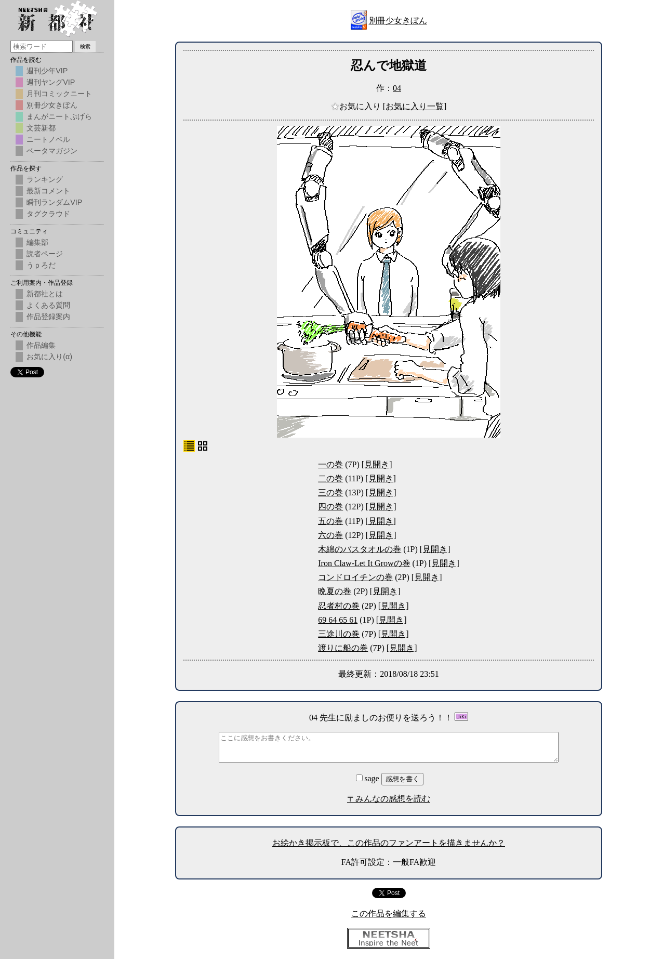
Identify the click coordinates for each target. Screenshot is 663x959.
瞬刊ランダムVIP (54, 202)
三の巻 (330, 492)
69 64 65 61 (337, 619)
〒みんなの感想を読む (388, 798)
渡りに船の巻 (343, 647)
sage (368, 778)
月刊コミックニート (59, 93)
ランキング (44, 179)
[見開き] (377, 464)
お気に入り (357, 106)
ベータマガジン (51, 151)
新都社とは (44, 294)
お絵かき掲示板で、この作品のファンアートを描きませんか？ (388, 842)
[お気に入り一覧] (415, 106)
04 (397, 88)
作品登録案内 (48, 316)
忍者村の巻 (339, 605)
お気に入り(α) (49, 356)
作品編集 (41, 345)
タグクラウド (48, 213)
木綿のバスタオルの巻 (359, 549)
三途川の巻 (339, 633)
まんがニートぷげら (59, 116)
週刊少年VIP (47, 71)
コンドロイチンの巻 (355, 577)
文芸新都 (41, 128)
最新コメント (48, 191)
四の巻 (330, 506)
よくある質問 (48, 305)
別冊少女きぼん (398, 20)
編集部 (37, 242)
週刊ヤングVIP (50, 82)
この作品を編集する (388, 913)
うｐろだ (41, 265)
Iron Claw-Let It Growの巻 (364, 563)
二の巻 (330, 478)
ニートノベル (48, 139)
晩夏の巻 (334, 591)
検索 (85, 46)
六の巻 (330, 535)
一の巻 (330, 464)
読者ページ (44, 253)
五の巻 (330, 521)
